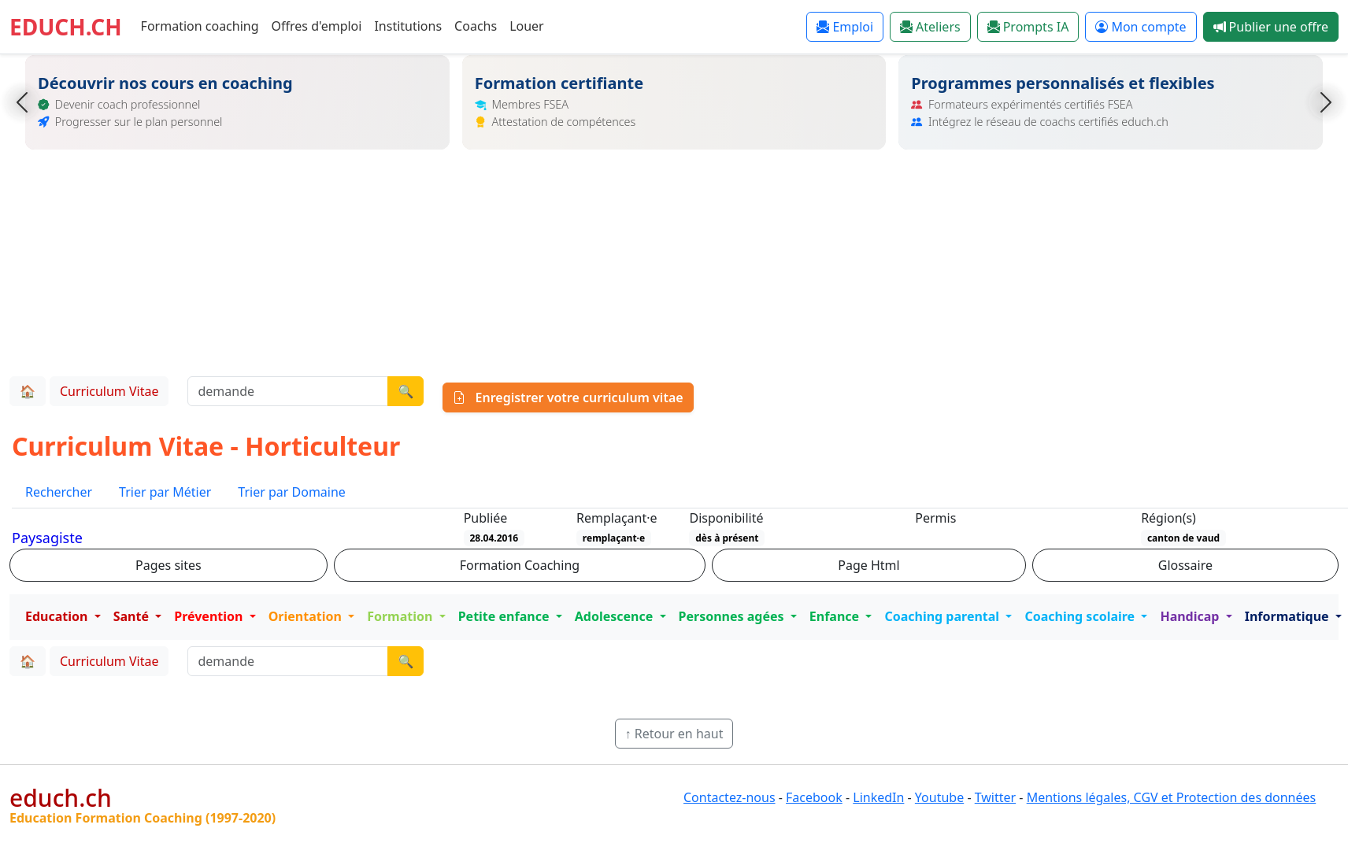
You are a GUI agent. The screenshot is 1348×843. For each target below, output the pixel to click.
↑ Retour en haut (674, 733)
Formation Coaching (520, 565)
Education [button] (58, 616)
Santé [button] (132, 616)
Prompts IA (1028, 26)
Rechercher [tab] (58, 492)
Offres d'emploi (317, 26)
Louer (526, 26)
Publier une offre (1270, 26)
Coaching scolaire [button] (1081, 616)
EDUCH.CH (65, 27)
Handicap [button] (1191, 616)
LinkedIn (878, 797)
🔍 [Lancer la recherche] (405, 391)
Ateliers (930, 26)
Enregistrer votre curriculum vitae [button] (568, 397)
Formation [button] (401, 616)
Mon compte (1140, 26)
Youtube (939, 797)
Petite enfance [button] (505, 616)
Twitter (995, 797)
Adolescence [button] (616, 616)
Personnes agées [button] (733, 616)
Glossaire (1185, 565)
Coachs (475, 26)
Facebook (814, 797)
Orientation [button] (306, 616)
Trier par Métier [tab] (165, 492)
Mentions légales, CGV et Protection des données (1172, 797)
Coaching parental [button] (943, 616)
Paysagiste (47, 537)
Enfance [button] (836, 616)
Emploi (845, 26)
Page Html (868, 565)
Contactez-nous (729, 797)
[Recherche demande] (287, 391)
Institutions (408, 26)
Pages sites (168, 565)
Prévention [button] (210, 616)
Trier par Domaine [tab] (292, 492)
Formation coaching (200, 26)
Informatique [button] (1288, 616)
